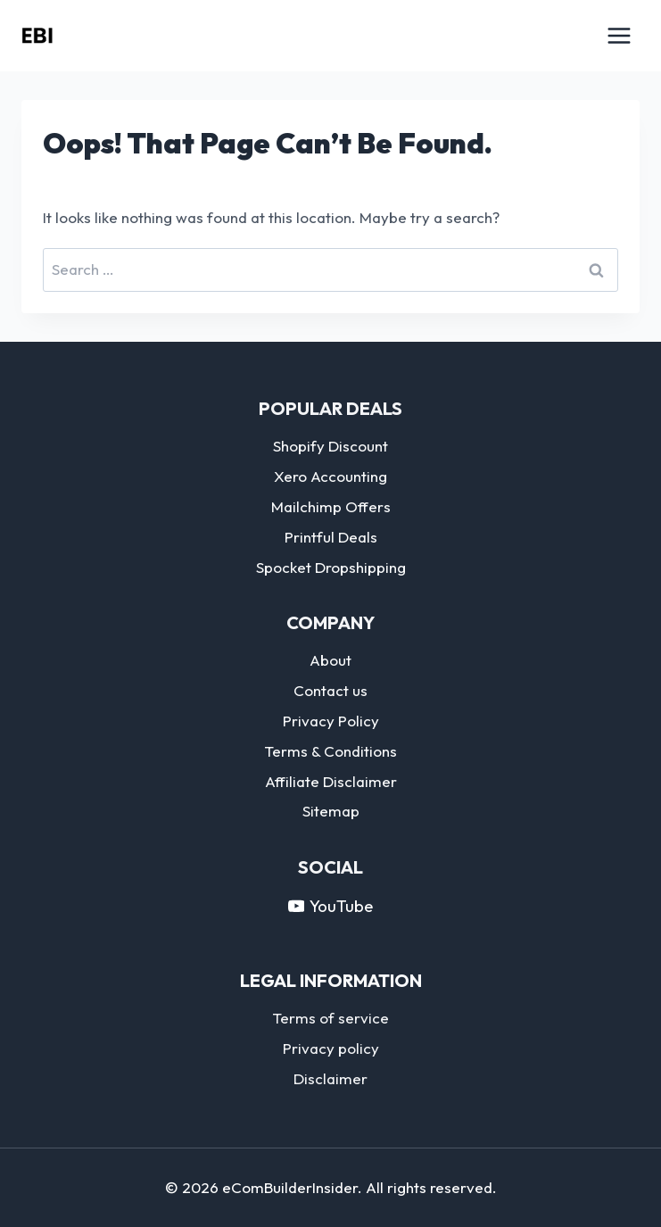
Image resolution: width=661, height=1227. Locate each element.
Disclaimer (330, 1078)
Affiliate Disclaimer (331, 781)
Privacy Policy (331, 720)
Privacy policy (331, 1048)
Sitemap (330, 810)
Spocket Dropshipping (331, 567)
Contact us (330, 690)
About (330, 660)
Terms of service (330, 1017)
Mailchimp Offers (331, 506)
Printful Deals (331, 536)
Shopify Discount (330, 445)
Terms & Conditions (330, 751)
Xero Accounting (330, 476)
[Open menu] (619, 35)
